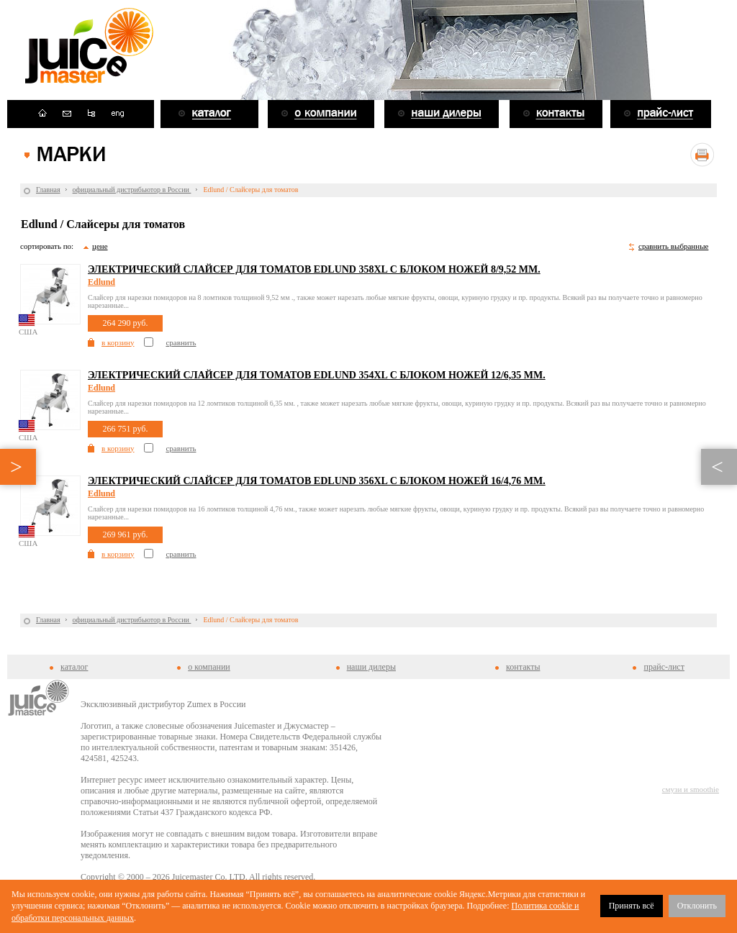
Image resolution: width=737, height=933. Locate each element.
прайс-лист (663, 667)
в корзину (117, 342)
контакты (523, 667)
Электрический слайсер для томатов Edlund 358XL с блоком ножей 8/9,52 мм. (314, 269)
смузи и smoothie (690, 789)
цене (100, 246)
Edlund (101, 282)
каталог (74, 667)
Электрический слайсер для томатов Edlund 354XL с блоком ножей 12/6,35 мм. (317, 375)
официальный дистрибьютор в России (132, 190)
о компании (209, 667)
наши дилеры (371, 667)
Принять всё (631, 906)
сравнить (181, 342)
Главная (48, 190)
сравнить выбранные (673, 246)
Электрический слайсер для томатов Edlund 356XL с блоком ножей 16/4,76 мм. (317, 480)
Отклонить (697, 906)
